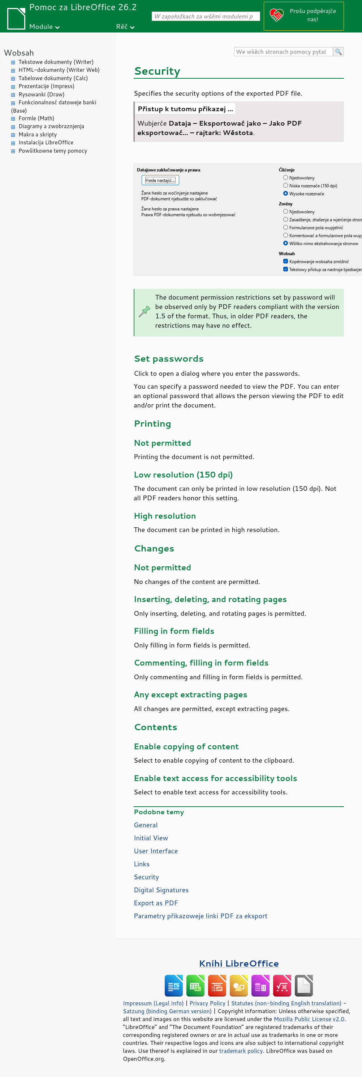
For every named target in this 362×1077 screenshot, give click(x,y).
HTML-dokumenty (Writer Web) (59, 70)
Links (142, 863)
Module (41, 26)
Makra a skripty (37, 134)
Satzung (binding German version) (167, 1011)
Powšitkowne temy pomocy (52, 150)
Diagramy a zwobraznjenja (51, 126)
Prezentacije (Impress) (46, 86)
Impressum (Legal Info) (153, 1003)
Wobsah (19, 52)
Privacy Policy (207, 1003)
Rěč (122, 26)
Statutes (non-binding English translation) (286, 1003)
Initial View (151, 837)
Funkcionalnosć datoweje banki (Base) (53, 106)
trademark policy (241, 1051)
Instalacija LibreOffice (45, 142)
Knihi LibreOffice (239, 963)
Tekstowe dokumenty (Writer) (56, 62)
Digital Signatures (161, 889)
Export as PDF (156, 902)
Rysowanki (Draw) (41, 94)
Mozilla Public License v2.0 (308, 1019)
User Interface (156, 850)
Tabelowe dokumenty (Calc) (53, 78)
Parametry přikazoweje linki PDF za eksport (200, 915)
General (146, 824)
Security (146, 876)
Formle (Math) (36, 118)
